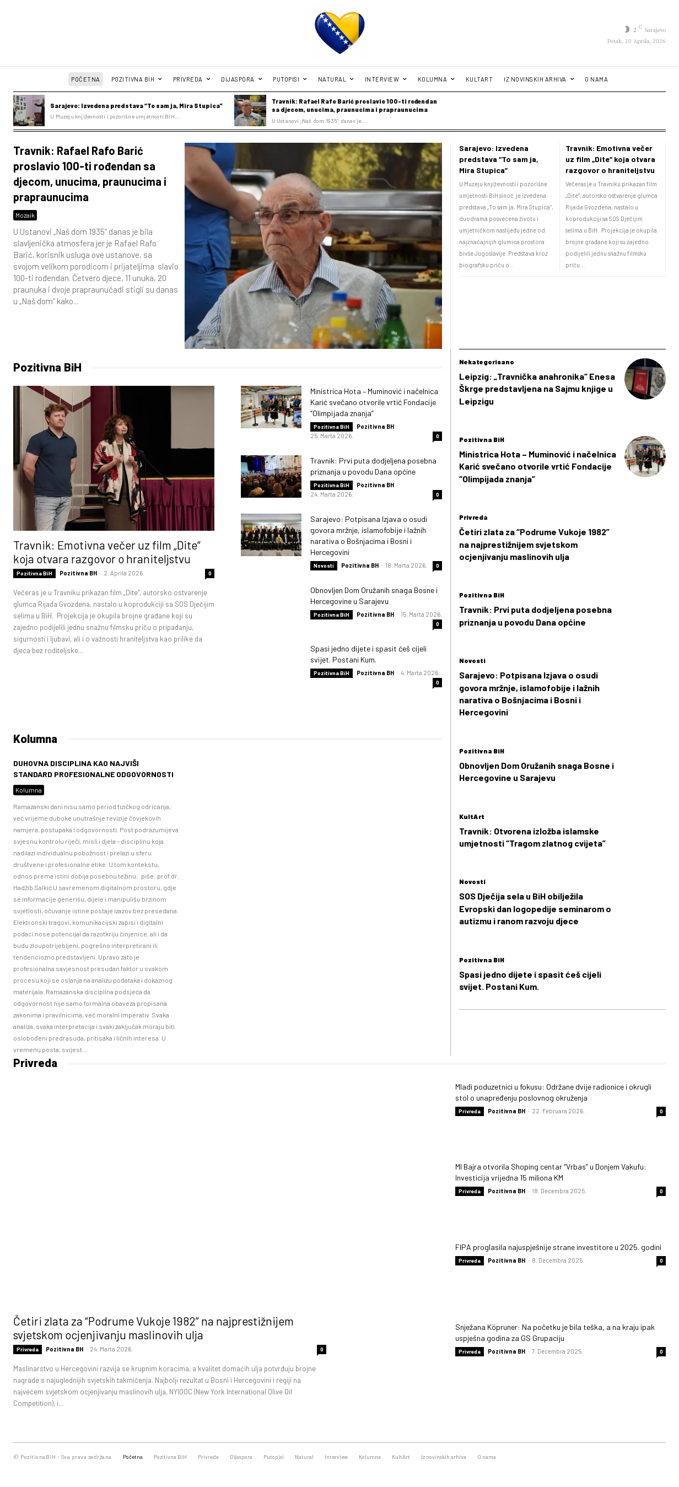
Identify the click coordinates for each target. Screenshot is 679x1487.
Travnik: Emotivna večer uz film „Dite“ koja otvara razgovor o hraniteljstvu (610, 158)
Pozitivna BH (78, 573)
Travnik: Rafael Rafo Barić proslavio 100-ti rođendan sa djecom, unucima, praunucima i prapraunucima (354, 105)
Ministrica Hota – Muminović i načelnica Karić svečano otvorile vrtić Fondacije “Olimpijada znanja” (374, 402)
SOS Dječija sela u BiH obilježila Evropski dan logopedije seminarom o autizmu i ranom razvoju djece (535, 908)
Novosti (324, 565)
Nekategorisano (486, 361)
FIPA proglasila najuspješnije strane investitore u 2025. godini (558, 1247)
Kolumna (28, 790)
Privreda (473, 517)
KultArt (471, 816)
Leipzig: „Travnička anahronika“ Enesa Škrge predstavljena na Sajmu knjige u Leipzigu (537, 388)
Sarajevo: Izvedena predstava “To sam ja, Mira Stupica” (136, 105)
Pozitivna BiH (47, 367)
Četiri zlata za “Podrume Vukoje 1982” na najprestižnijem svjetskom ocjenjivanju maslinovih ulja (534, 544)
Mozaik (25, 215)
